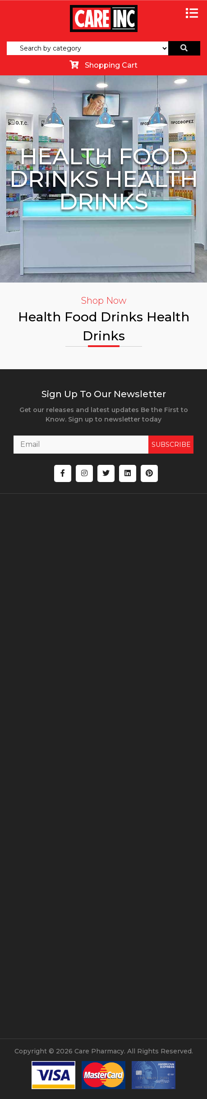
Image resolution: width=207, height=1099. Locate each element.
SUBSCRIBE (171, 445)
